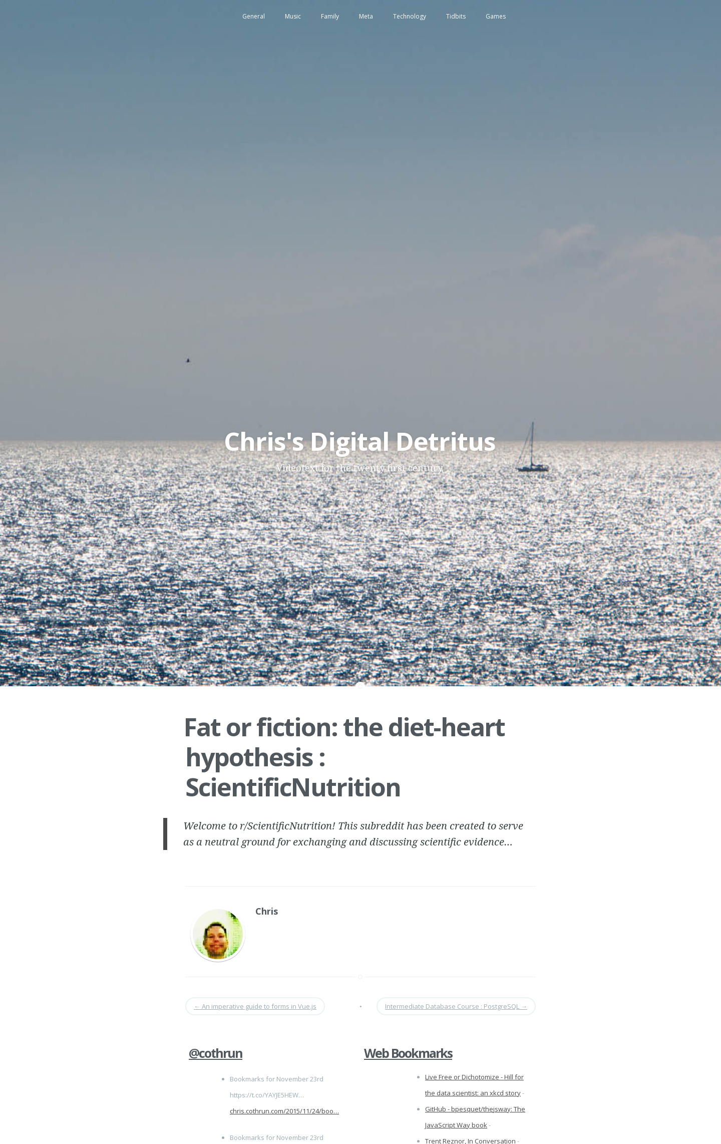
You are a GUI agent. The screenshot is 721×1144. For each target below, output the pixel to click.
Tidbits (456, 16)
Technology (409, 16)
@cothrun (215, 1052)
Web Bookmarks (408, 1052)
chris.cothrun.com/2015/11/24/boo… (284, 1110)
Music (293, 16)
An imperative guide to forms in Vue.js (255, 1006)
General (253, 16)
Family (330, 16)
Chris (266, 911)
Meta (366, 16)
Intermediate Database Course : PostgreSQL (456, 1006)
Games (496, 16)
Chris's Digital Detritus (360, 441)
